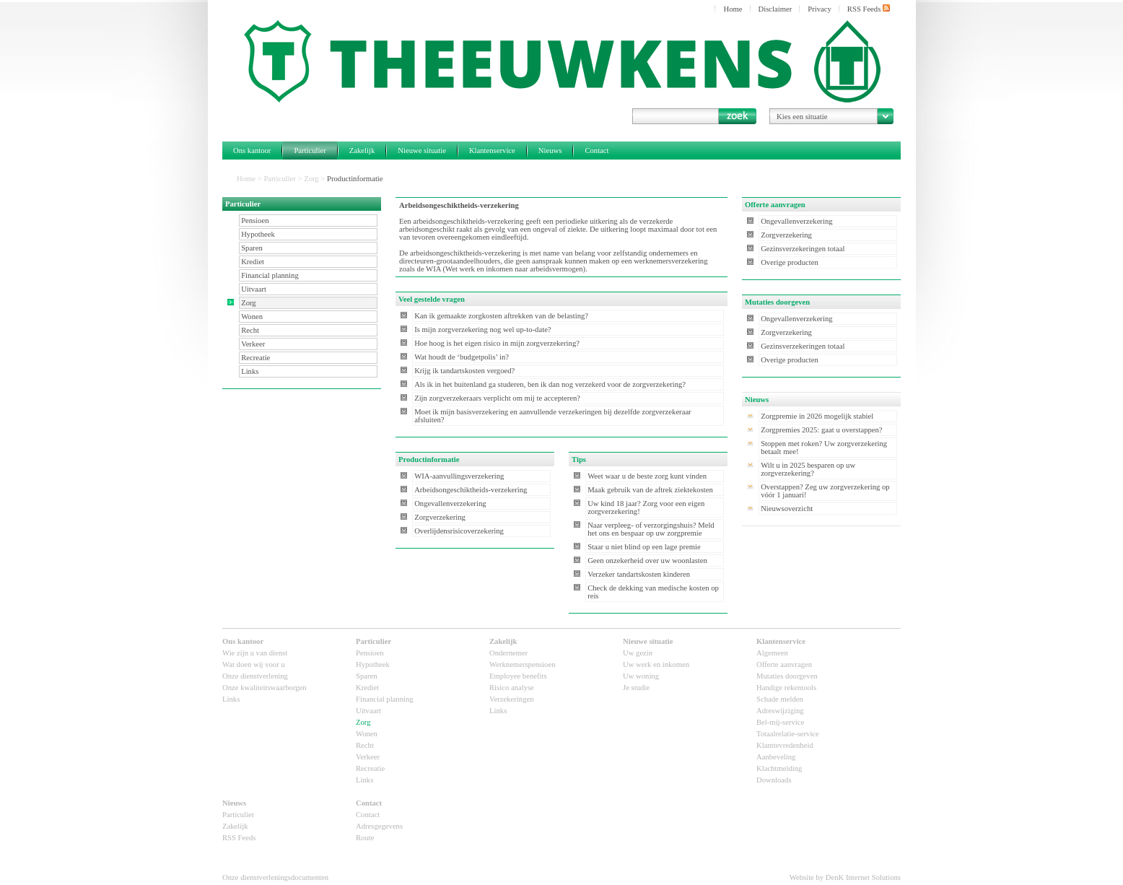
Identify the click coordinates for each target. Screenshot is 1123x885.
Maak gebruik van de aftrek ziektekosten (650, 490)
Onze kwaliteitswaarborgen (264, 688)
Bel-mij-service (780, 722)
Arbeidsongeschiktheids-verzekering (470, 490)
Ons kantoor (252, 150)
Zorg (311, 179)
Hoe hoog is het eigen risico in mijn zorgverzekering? (497, 343)
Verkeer (253, 344)
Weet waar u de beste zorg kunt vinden (647, 476)
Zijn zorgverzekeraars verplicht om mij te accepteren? (497, 398)
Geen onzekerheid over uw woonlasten (647, 560)
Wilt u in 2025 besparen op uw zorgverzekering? (808, 469)
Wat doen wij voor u (253, 664)
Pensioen (254, 220)
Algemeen (772, 653)
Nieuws (550, 150)
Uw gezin (637, 653)
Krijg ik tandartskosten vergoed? (464, 371)
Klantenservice (492, 150)
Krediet (252, 262)
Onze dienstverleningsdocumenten (275, 877)
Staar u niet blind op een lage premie (644, 547)
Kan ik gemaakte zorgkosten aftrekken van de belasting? (501, 316)
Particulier (309, 150)
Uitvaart (253, 289)
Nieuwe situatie (422, 150)
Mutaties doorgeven (787, 676)
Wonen (252, 317)
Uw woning (641, 676)
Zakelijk (362, 150)
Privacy (819, 9)
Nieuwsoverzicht (787, 509)
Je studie (636, 688)
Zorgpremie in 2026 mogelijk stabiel (817, 416)
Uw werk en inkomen (656, 664)
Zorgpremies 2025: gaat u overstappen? (821, 430)
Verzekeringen (511, 699)
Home (732, 9)
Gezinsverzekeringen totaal (802, 249)
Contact (596, 150)
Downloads (774, 780)
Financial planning (270, 275)
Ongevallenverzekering (450, 503)
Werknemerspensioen (522, 664)
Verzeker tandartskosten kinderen (638, 574)
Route (365, 838)
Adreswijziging (780, 711)
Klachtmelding (779, 768)
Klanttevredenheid (784, 745)
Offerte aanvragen (784, 664)
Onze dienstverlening (255, 676)
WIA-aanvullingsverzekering (459, 476)
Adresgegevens (379, 826)
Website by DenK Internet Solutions (845, 877)
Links (249, 371)
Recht (250, 330)
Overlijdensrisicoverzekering (459, 531)
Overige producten (789, 262)
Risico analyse (511, 688)
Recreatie (255, 358)
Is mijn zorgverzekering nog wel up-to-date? (482, 329)
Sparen (252, 248)
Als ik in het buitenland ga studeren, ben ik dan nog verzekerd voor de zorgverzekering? (550, 384)
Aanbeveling (775, 757)
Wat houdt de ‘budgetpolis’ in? (461, 357)
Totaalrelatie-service (787, 734)
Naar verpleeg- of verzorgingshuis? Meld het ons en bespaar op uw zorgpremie (651, 529)
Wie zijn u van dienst (254, 653)
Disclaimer (775, 9)
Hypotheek (258, 234)
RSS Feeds (868, 8)
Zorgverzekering (440, 517)
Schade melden (779, 699)
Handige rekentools (786, 688)
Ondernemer (508, 653)
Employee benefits (518, 676)
